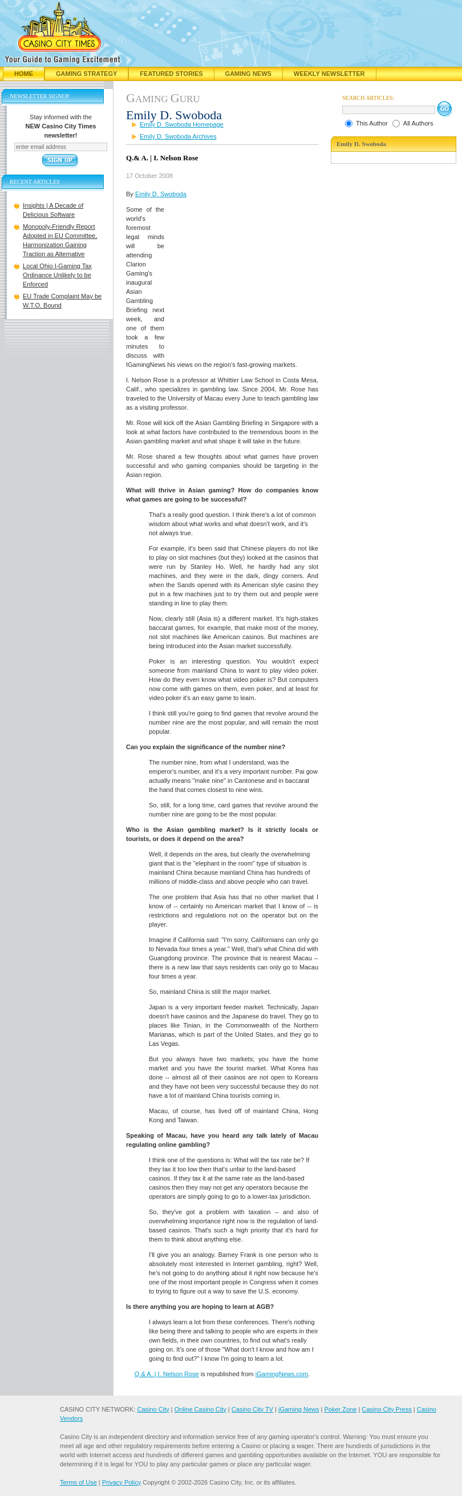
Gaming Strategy (86, 73)
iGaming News (298, 1409)
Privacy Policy (121, 1482)
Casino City (153, 1409)
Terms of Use (78, 1482)
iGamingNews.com (282, 1373)
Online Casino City (200, 1409)
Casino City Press (386, 1409)
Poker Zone (340, 1409)
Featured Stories (171, 73)
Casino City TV (252, 1409)
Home (23, 73)
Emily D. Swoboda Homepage (182, 124)
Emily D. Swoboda (161, 194)
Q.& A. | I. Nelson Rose (167, 1373)
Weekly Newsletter (329, 73)
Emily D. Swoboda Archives (178, 136)
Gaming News (248, 73)
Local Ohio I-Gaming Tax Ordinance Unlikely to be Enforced (57, 275)
